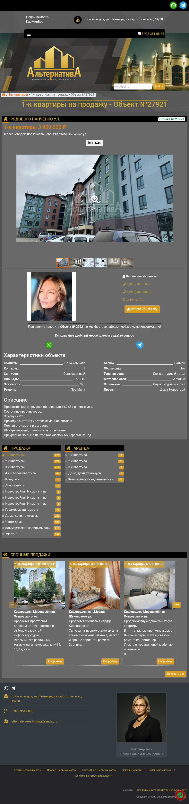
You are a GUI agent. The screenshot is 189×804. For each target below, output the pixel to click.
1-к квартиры (18, 94)
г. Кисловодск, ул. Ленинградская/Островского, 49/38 (123, 19)
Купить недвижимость (27, 770)
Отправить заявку (142, 309)
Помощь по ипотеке (159, 770)
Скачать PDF (133, 300)
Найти (159, 86)
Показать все (175, 673)
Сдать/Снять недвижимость (99, 770)
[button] (94, 197)
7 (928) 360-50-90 (137, 284)
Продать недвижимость (61, 770)
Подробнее (55, 661)
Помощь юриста (132, 770)
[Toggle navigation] (28, 33)
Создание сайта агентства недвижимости (162, 790)
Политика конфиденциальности (93, 775)
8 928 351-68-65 (153, 34)
